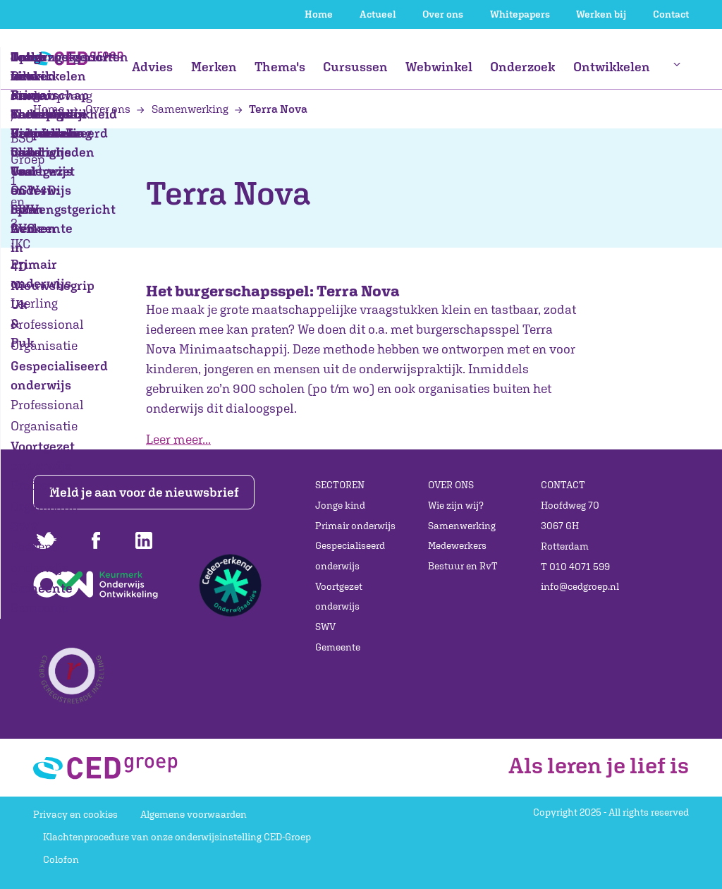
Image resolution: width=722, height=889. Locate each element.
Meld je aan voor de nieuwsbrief (144, 492)
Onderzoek (522, 66)
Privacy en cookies (75, 814)
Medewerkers (457, 545)
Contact (671, 14)
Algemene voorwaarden (193, 814)
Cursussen (355, 66)
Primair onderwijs (355, 525)
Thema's (280, 66)
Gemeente (337, 647)
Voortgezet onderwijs (338, 596)
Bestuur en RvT (463, 566)
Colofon (61, 859)
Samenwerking (183, 108)
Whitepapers (520, 14)
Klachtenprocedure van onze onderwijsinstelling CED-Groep (177, 836)
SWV (325, 626)
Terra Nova (271, 108)
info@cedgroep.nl (580, 586)
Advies (152, 66)
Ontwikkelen (611, 66)
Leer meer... (178, 439)
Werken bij (601, 14)
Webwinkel (438, 66)
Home (319, 14)
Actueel (378, 14)
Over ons (442, 14)
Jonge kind (340, 505)
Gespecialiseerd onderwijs (350, 556)
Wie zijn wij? (456, 505)
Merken (214, 66)
